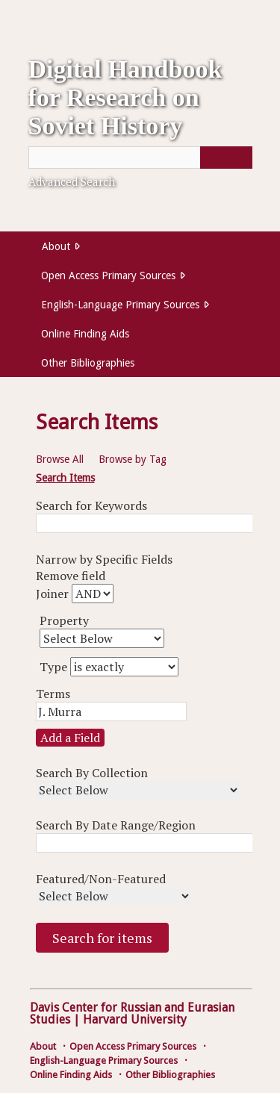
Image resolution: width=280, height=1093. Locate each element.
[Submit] (226, 157)
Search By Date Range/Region (116, 825)
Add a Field (70, 737)
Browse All (60, 459)
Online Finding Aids (85, 334)
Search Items (65, 478)
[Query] (140, 157)
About (56, 246)
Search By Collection (92, 773)
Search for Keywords (91, 505)
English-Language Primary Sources (120, 305)
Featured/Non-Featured (101, 879)
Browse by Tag (133, 459)
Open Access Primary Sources (108, 275)
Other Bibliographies (87, 363)
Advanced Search (71, 181)
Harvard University (135, 1019)
